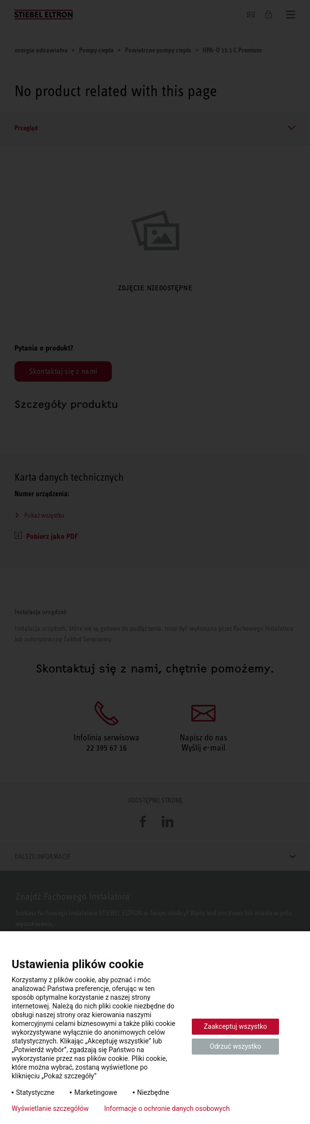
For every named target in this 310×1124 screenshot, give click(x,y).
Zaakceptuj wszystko (235, 1026)
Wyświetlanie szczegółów (50, 1108)
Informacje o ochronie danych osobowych (167, 1108)
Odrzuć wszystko (235, 1046)
